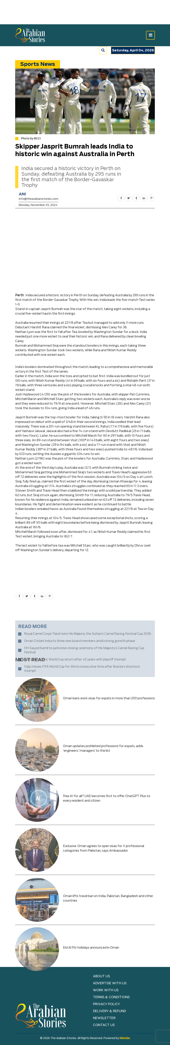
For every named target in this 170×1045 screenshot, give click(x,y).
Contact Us (104, 1025)
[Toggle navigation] (150, 35)
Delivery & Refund (109, 1011)
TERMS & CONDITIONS (111, 997)
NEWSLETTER (104, 1018)
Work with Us (106, 990)
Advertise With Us (110, 983)
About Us (101, 976)
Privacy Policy (106, 1004)
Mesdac (125, 1038)
